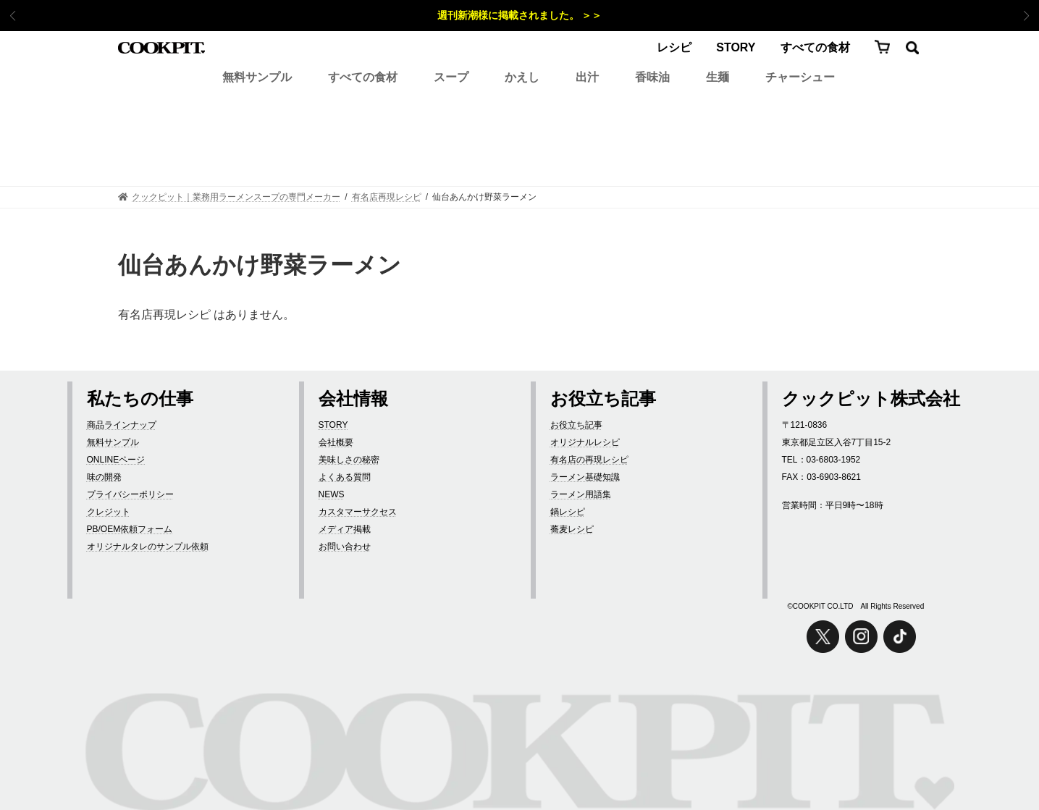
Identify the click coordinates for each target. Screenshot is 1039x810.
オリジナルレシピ (585, 442)
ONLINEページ (116, 460)
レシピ (674, 47)
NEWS (332, 494)
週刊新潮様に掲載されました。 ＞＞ (519, 15)
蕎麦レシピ (572, 529)
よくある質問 (345, 477)
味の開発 (104, 477)
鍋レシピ (567, 512)
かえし (522, 77)
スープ (451, 77)
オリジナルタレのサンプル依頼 (148, 546)
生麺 (717, 77)
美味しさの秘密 (349, 460)
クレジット (108, 512)
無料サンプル (257, 77)
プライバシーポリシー (130, 494)
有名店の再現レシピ (589, 460)
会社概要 (336, 442)
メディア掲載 (345, 529)
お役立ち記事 (576, 425)
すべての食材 (815, 47)
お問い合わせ (345, 546)
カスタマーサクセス (358, 512)
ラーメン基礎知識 (585, 477)
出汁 (587, 77)
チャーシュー (800, 77)
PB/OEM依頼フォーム (130, 529)
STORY (735, 47)
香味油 (652, 77)
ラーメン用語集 (580, 494)
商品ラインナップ (121, 425)
